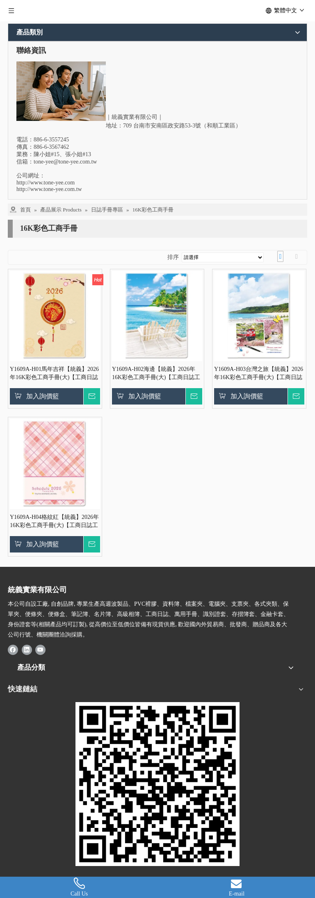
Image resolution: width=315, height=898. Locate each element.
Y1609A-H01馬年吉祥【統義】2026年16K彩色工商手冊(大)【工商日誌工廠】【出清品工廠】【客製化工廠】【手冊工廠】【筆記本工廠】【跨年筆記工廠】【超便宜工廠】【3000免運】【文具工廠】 (54, 374)
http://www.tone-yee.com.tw (49, 189)
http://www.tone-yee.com (45, 183)
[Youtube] (40, 649)
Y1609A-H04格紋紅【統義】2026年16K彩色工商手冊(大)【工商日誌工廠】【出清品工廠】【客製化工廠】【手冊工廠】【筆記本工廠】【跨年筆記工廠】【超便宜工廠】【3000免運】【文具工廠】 (54, 522)
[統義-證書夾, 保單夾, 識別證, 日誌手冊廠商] (157, 784)
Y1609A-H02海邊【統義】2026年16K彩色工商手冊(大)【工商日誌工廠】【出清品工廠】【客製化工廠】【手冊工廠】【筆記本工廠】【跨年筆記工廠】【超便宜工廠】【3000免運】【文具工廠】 (156, 374)
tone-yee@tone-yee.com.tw (65, 162)
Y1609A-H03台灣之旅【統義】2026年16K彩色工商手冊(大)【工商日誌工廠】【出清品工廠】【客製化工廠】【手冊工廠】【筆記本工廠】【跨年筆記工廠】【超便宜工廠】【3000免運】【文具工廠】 (258, 374)
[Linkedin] (27, 649)
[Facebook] (13, 649)
